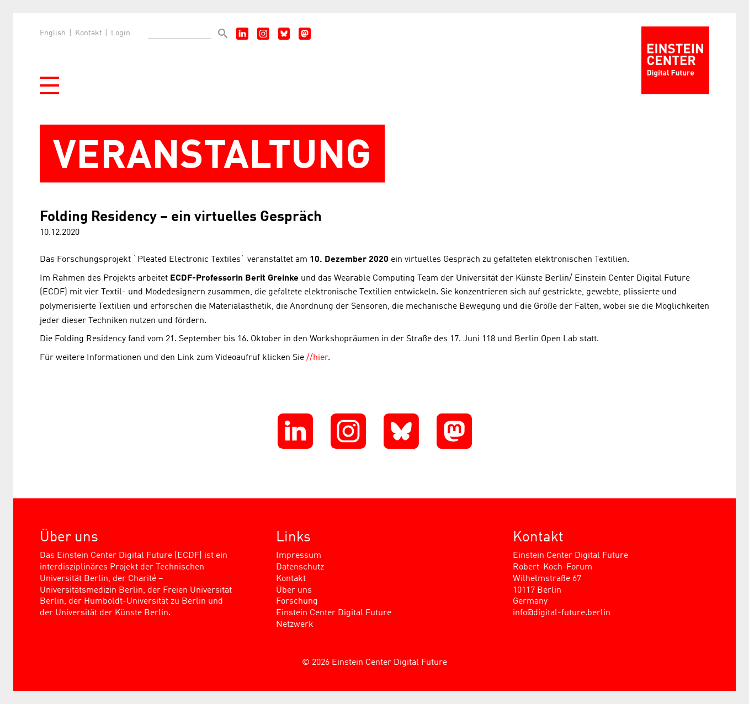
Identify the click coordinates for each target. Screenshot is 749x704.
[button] (49, 85)
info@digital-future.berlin (561, 613)
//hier (317, 357)
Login (120, 33)
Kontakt (88, 33)
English (53, 33)
